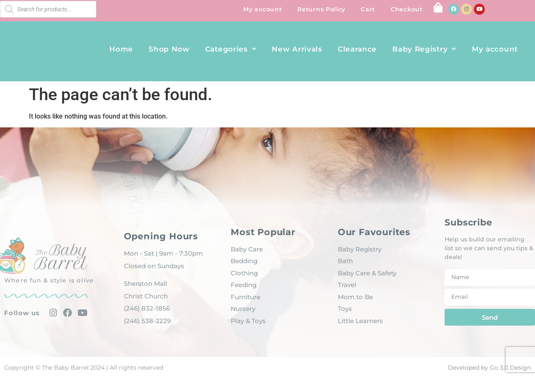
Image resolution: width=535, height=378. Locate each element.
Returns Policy (321, 9)
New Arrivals (297, 49)
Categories (231, 49)
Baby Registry (424, 49)
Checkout (407, 9)
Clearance (357, 49)
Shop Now (169, 49)
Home (121, 49)
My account (262, 9)
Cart (368, 9)
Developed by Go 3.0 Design (489, 367)
